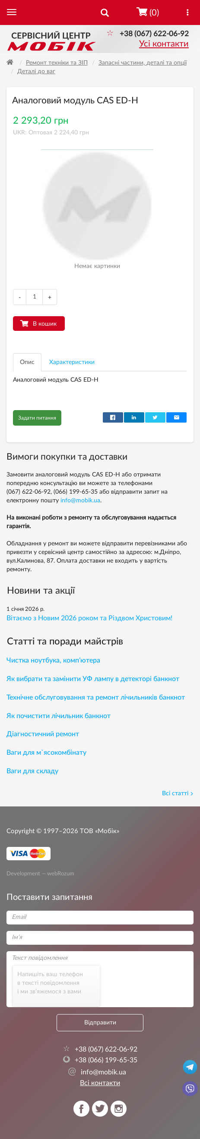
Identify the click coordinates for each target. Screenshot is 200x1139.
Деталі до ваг (36, 71)
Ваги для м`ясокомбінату (46, 752)
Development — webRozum (40, 873)
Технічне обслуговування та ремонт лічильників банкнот (95, 697)
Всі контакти (100, 1083)
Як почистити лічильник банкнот (58, 716)
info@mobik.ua (80, 501)
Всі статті (178, 793)
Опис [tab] (27, 362)
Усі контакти (164, 44)
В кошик (45, 324)
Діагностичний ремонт (42, 734)
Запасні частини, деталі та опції (142, 63)
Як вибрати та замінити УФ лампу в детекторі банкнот (92, 678)
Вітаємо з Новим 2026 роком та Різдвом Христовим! (89, 618)
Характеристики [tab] (72, 362)
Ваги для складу (32, 771)
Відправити (100, 1023)
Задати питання (37, 417)
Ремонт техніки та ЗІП (57, 63)
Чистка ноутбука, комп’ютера (53, 660)
